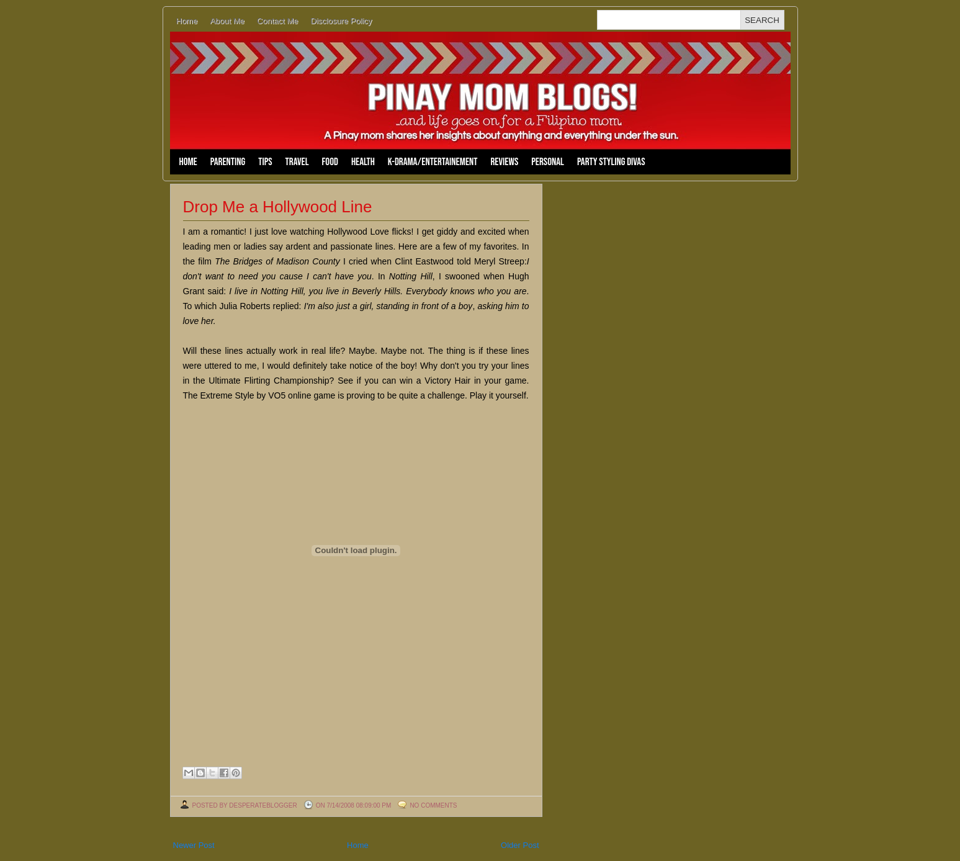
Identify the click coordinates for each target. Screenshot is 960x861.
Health (363, 162)
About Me (227, 20)
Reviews (505, 162)
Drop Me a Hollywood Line (277, 206)
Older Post (520, 845)
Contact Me (277, 20)
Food (330, 162)
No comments (433, 805)
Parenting (227, 162)
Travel (297, 162)
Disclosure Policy (341, 20)
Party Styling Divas (611, 162)
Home (187, 20)
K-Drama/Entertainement (433, 162)
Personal (547, 162)
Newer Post (194, 845)
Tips (265, 162)
